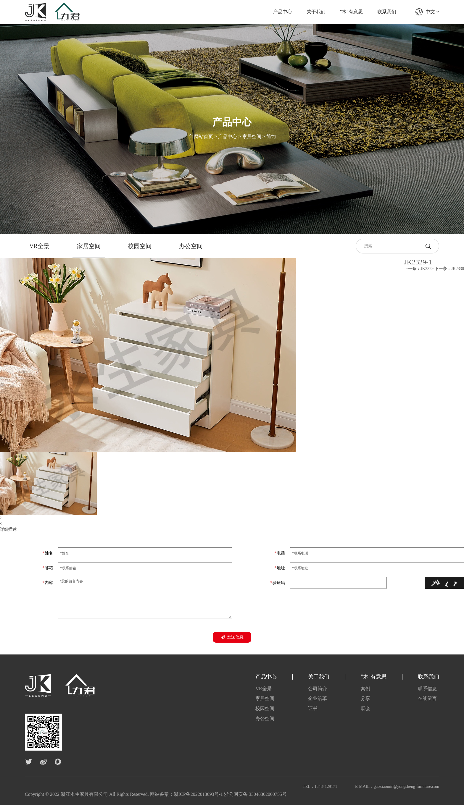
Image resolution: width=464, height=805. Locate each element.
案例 (365, 688)
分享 (365, 698)
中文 (432, 11)
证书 (313, 708)
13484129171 (326, 786)
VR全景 (39, 246)
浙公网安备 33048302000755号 (255, 794)
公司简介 (317, 688)
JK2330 (449, 268)
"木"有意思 (351, 11)
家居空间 (251, 136)
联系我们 (386, 11)
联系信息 (427, 688)
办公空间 (191, 246)
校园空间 (140, 246)
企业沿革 (317, 698)
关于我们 (316, 11)
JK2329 (419, 268)
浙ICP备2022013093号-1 (198, 794)
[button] (148, 518)
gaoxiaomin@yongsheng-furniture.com (406, 786)
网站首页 (203, 136)
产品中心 (282, 11)
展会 (365, 708)
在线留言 (427, 698)
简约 (271, 136)
